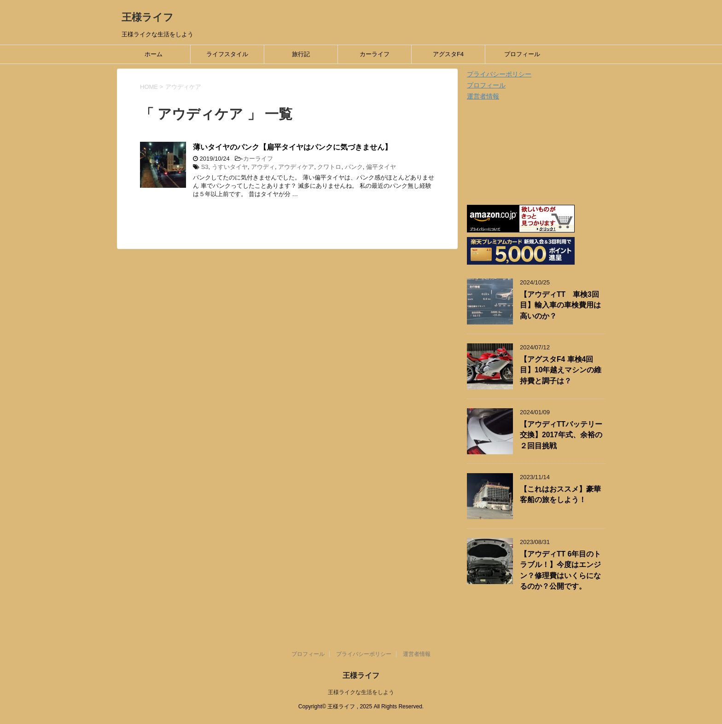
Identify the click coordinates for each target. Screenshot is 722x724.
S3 (205, 166)
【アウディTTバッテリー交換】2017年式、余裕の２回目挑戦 (561, 435)
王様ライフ (148, 17)
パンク (354, 166)
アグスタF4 (448, 54)
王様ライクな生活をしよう (361, 692)
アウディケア (296, 166)
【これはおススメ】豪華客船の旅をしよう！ (560, 494)
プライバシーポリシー (499, 74)
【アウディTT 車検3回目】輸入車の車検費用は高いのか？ (560, 305)
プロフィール (522, 54)
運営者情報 (483, 96)
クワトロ (329, 166)
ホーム (154, 54)
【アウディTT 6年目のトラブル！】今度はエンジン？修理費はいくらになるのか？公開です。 (560, 570)
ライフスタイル (227, 54)
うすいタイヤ (230, 166)
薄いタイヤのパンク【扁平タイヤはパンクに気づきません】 (292, 147)
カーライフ (375, 54)
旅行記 (301, 54)
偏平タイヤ (381, 166)
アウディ (263, 166)
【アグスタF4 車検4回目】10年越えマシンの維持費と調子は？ (560, 370)
